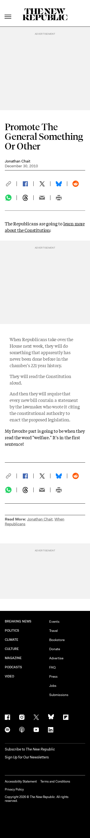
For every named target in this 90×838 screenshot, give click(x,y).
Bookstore (57, 640)
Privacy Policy (14, 789)
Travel (53, 630)
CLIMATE (11, 640)
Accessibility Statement (21, 781)
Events (54, 621)
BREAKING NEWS (18, 621)
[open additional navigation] (8, 10)
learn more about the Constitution (45, 226)
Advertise (56, 658)
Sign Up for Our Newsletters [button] (27, 757)
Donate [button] (54, 649)
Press (53, 676)
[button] (11, 183)
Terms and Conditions (55, 781)
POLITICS (12, 630)
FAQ (52, 667)
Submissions (58, 695)
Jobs (52, 685)
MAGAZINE (13, 658)
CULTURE (12, 649)
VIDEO (9, 676)
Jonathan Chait (17, 161)
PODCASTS (13, 667)
